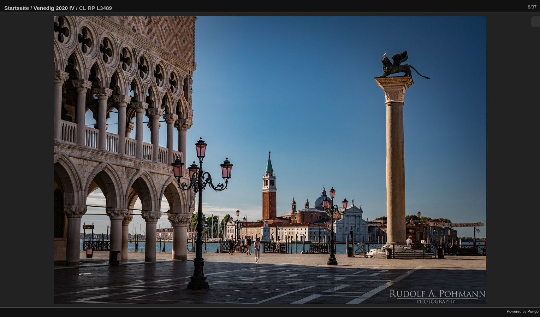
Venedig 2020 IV (54, 8)
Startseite (16, 8)
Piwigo (533, 311)
